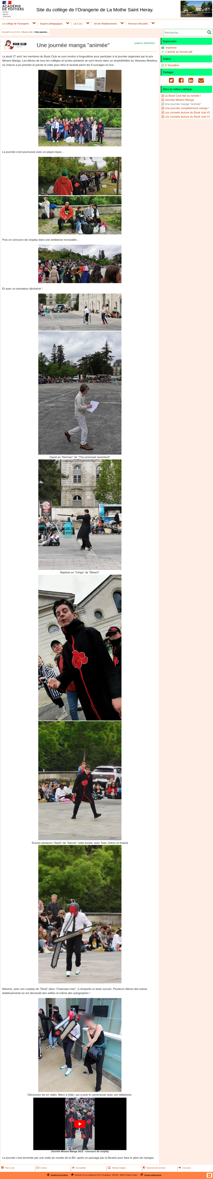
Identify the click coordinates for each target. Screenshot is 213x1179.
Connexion (184, 1168)
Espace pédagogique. (51, 23)
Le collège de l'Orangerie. (15, 23)
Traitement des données (154, 1168)
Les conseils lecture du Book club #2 (187, 112)
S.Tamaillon (172, 65)
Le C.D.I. (78, 23)
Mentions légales (116, 1168)
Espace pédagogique (153, 1175)
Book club (27, 32)
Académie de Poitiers (59, 1175)
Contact (41, 1168)
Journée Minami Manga (179, 99)
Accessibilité (78, 1168)
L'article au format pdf (178, 51)
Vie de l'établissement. (105, 23)
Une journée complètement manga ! (187, 108)
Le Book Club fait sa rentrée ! (183, 95)
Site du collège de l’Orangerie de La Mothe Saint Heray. (94, 9)
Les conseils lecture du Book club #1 (187, 116)
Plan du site (7, 1168)
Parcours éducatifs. (138, 23)
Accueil (5, 32)
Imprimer (171, 47)
